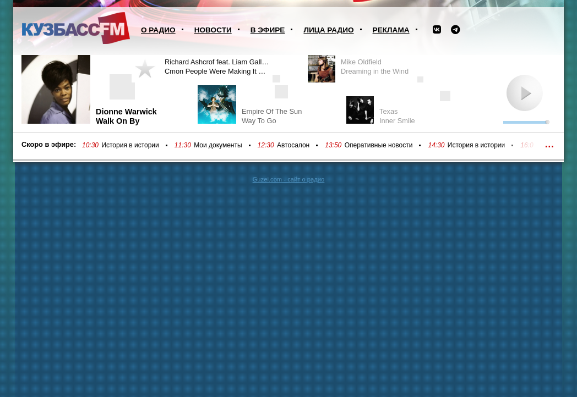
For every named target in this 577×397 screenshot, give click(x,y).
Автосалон (293, 145)
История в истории (130, 145)
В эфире (268, 30)
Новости (213, 30)
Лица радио (328, 30)
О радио (158, 30)
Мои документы (218, 145)
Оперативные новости (379, 145)
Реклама (391, 30)
